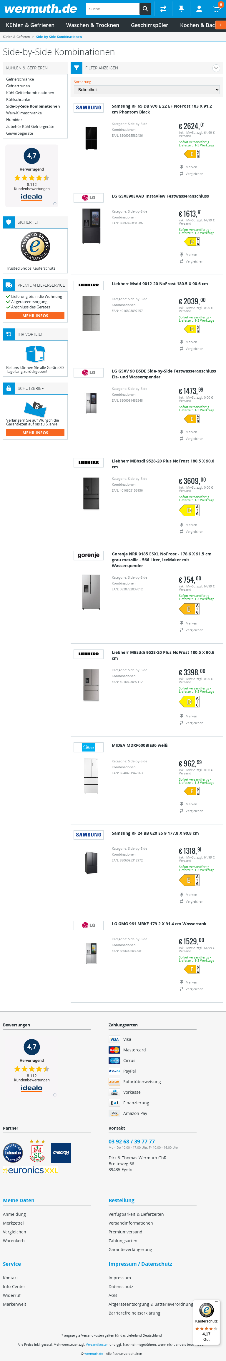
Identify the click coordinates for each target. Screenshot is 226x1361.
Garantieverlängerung (130, 1249)
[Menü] (216, 1303)
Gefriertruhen (18, 86)
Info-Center (14, 1286)
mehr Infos (35, 315)
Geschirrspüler (149, 25)
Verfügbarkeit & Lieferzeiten (136, 1214)
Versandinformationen (131, 1223)
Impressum (120, 1277)
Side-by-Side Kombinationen (33, 106)
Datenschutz (121, 1286)
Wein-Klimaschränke (24, 113)
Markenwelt (14, 1304)
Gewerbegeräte (19, 133)
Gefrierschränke (20, 79)
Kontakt (10, 1277)
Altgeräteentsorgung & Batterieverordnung (151, 1304)
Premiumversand (125, 1232)
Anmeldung (14, 1214)
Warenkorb (14, 1240)
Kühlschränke (18, 99)
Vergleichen (14, 1232)
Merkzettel (13, 1223)
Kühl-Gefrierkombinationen (30, 93)
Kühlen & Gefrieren (30, 25)
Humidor (14, 120)
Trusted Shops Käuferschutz (30, 268)
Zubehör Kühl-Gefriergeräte (30, 126)
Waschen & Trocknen (92, 25)
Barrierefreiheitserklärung (134, 1313)
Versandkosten (97, 1344)
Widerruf (12, 1295)
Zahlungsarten (123, 1240)
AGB (113, 1295)
